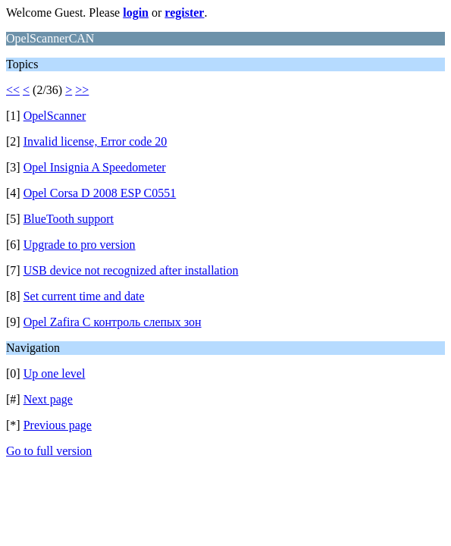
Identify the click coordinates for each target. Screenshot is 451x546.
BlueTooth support (68, 218)
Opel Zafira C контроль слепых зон (112, 321)
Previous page (57, 425)
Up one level (54, 373)
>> (82, 89)
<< (13, 89)
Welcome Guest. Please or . (106, 12)
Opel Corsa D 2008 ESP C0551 (100, 193)
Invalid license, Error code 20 (95, 141)
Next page (48, 399)
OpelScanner (54, 115)
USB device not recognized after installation (131, 270)
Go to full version (49, 450)
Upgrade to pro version (79, 244)
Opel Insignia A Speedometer (94, 167)
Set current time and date (84, 296)
